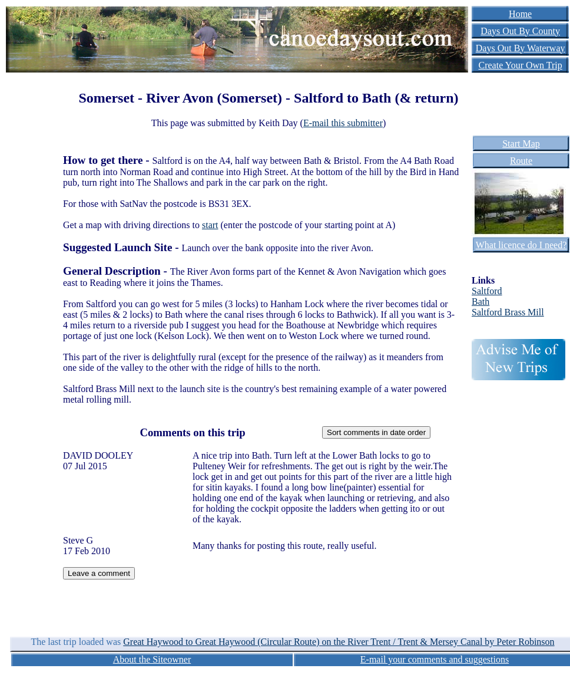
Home (520, 14)
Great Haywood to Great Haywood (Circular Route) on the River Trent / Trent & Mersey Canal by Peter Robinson (338, 642)
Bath (480, 302)
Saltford (487, 291)
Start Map (521, 144)
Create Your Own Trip (520, 65)
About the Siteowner (152, 659)
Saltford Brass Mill (508, 312)
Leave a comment (99, 573)
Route (521, 161)
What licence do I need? (521, 245)
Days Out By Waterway (520, 48)
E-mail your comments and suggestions (434, 659)
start (210, 225)
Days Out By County (520, 31)
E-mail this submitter (343, 123)
